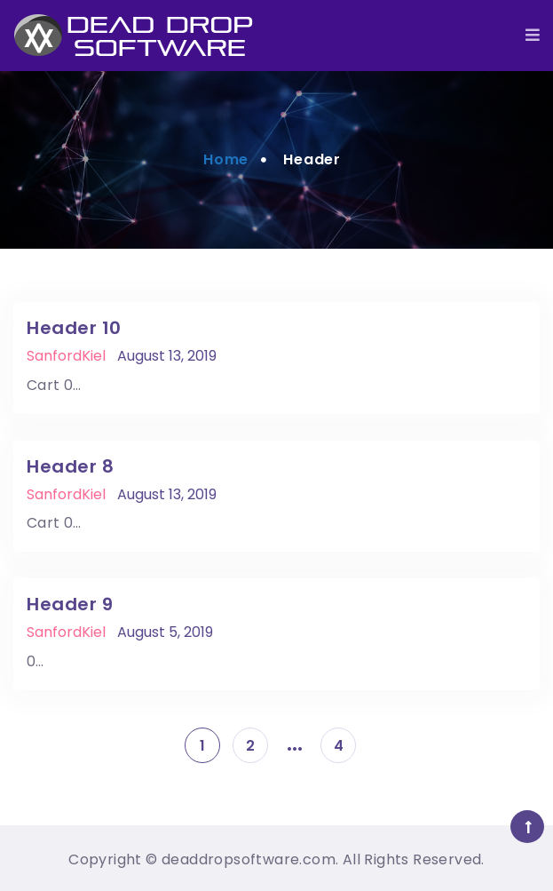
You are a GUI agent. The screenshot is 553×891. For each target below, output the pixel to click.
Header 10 (74, 327)
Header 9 (70, 604)
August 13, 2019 (167, 356)
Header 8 (70, 466)
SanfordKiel (66, 356)
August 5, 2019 (165, 632)
